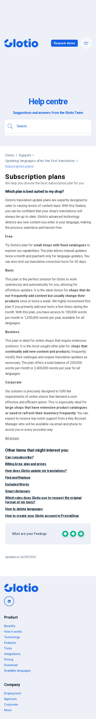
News (8, 710)
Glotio (9, 155)
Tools (8, 648)
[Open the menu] (86, 43)
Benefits (9, 626)
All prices (12, 438)
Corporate (11, 704)
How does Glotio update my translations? (36, 471)
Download (11, 665)
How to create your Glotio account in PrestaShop (42, 516)
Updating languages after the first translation (40, 161)
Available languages (17, 671)
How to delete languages (24, 509)
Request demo (64, 43)
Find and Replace (17, 478)
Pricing (8, 659)
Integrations (12, 654)
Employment (12, 693)
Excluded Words (17, 484)
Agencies (10, 699)
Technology (12, 637)
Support (25, 155)
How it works (13, 631)
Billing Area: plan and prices (25, 464)
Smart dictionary (17, 491)
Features (10, 643)
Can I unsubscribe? (19, 457)
